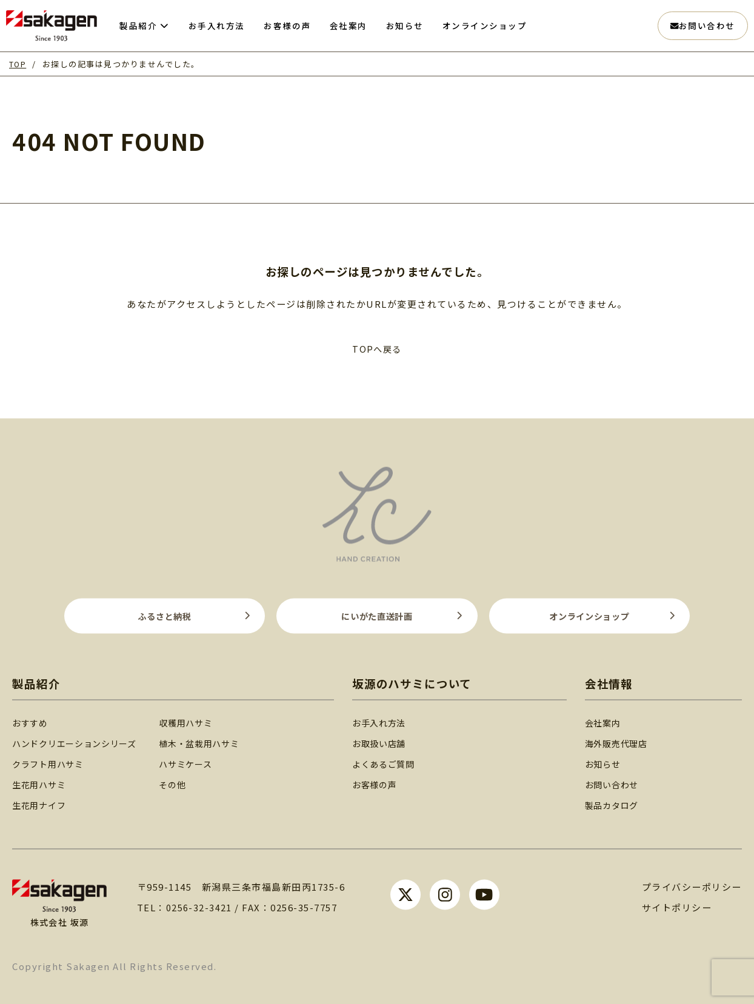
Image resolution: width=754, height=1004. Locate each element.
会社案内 (606, 721)
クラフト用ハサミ (50, 762)
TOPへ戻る (376, 348)
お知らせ (606, 762)
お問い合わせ (702, 25)
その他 (182, 783)
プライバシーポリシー (692, 886)
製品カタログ (615, 804)
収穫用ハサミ (196, 721)
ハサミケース (196, 762)
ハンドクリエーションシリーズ (78, 742)
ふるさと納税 (164, 614)
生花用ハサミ (41, 783)
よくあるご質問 (394, 762)
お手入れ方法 (389, 721)
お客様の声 (385, 783)
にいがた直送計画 (377, 614)
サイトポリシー (677, 906)
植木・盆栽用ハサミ (211, 742)
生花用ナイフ (41, 804)
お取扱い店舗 (389, 742)
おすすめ (31, 721)
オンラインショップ (590, 614)
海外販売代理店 (620, 742)
